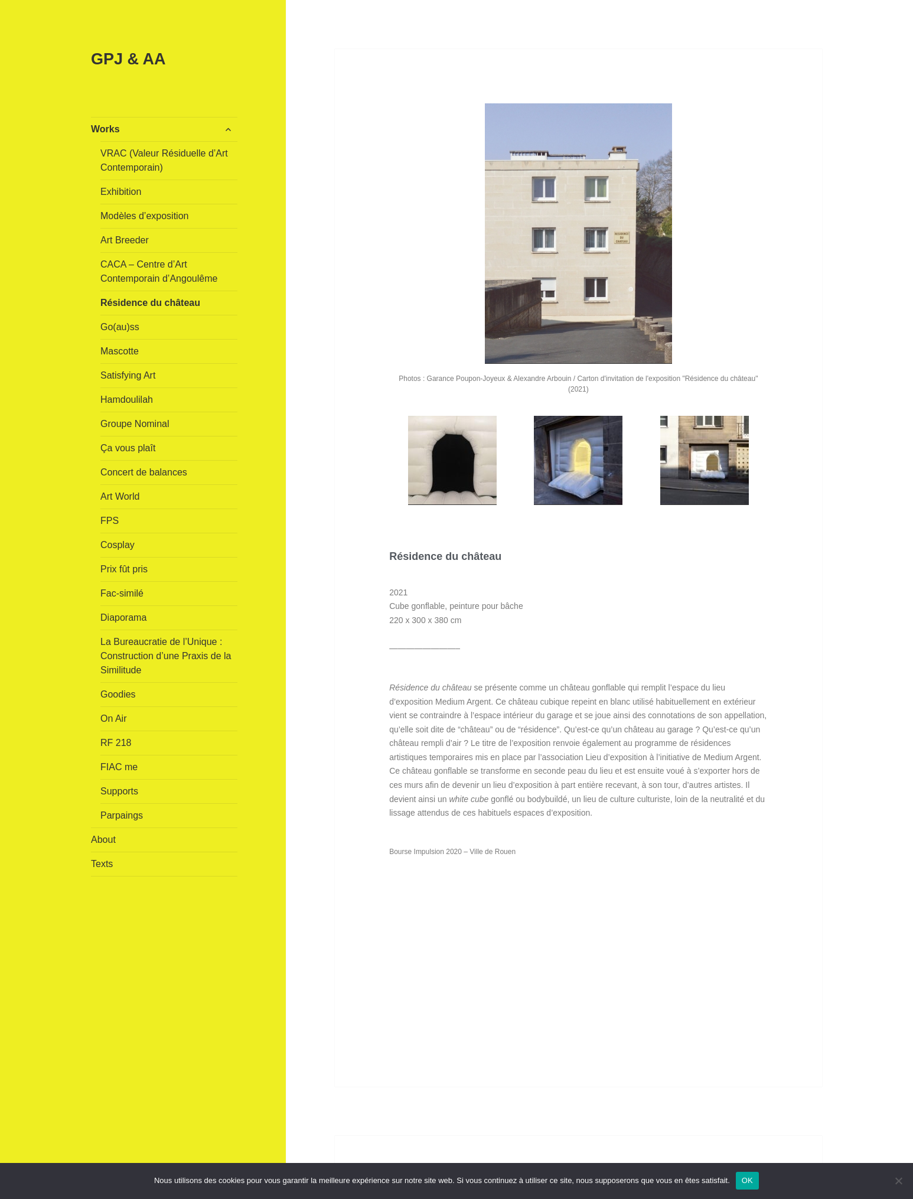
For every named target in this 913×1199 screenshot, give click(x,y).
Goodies (118, 694)
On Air (113, 718)
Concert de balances (143, 472)
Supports (119, 791)
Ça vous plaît (127, 448)
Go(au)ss (119, 327)
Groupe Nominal (134, 424)
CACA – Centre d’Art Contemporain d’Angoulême (158, 271)
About (103, 840)
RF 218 (115, 743)
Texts (102, 864)
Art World (119, 496)
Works (105, 129)
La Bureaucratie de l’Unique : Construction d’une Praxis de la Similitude (165, 656)
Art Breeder (124, 240)
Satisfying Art (127, 375)
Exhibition (120, 192)
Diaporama (123, 617)
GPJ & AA (128, 59)
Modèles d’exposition (144, 216)
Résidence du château (150, 303)
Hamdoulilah (126, 400)
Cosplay (117, 545)
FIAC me (119, 767)
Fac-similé (122, 593)
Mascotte (119, 351)
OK (747, 1180)
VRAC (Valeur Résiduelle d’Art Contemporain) (164, 160)
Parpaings (121, 815)
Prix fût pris (124, 569)
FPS (109, 521)
